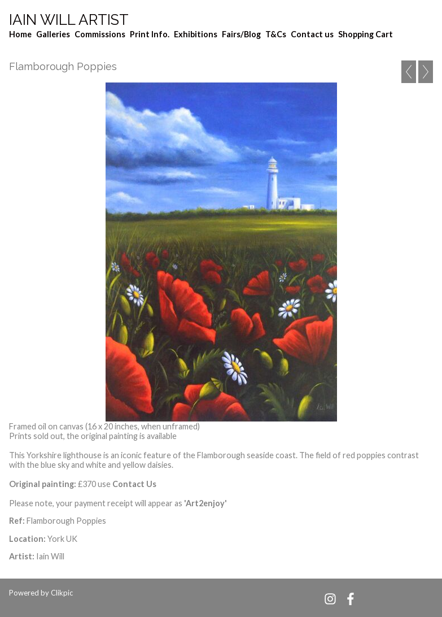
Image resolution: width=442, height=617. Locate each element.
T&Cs (275, 34)
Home (20, 34)
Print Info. (149, 34)
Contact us (312, 34)
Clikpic (62, 592)
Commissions (100, 34)
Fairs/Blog (241, 34)
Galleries (53, 34)
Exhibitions (195, 34)
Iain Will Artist (69, 19)
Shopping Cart (365, 34)
